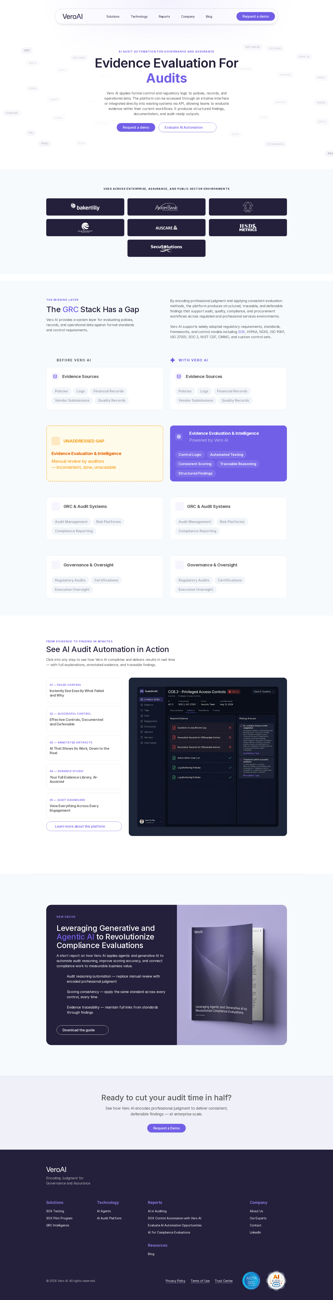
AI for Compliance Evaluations (169, 1232)
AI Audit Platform (109, 1218)
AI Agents (104, 1211)
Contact (256, 1225)
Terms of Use (200, 1281)
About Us (256, 1211)
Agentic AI (75, 936)
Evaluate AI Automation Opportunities (174, 1225)
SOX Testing (55, 1211)
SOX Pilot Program (59, 1218)
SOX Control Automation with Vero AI (174, 1218)
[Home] (72, 16)
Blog (151, 1254)
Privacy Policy (176, 1281)
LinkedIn (255, 1232)
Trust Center (224, 1281)
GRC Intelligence (57, 1225)
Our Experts (258, 1218)
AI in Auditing (157, 1211)
